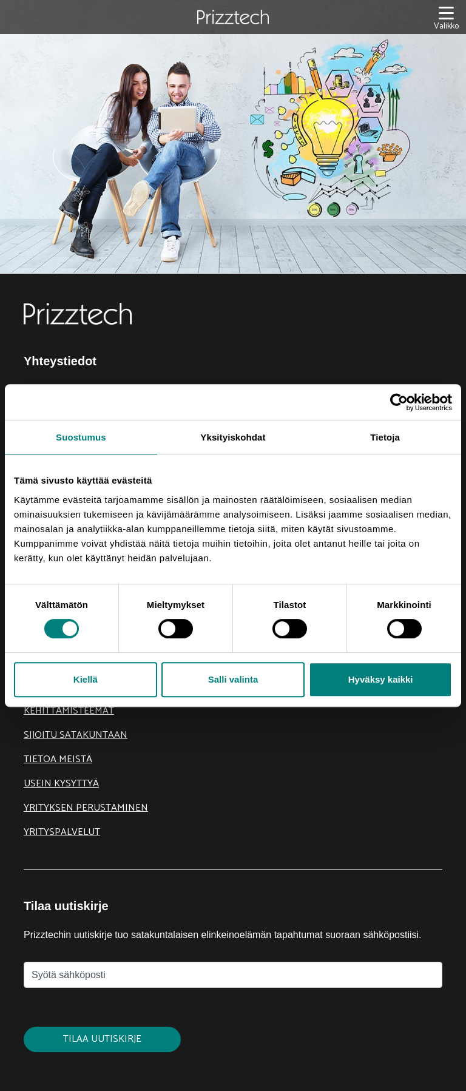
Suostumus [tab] (81, 437)
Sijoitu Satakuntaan (75, 735)
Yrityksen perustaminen (86, 808)
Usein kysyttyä (61, 783)
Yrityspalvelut (62, 832)
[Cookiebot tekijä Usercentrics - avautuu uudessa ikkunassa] (399, 402)
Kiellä (85, 679)
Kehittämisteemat (69, 711)
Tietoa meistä (58, 759)
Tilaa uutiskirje (102, 1039)
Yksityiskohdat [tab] (232, 437)
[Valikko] (446, 17)
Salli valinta (233, 679)
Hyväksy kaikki (380, 679)
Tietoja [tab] (385, 437)
